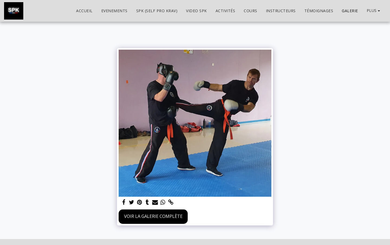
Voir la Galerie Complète (153, 216)
